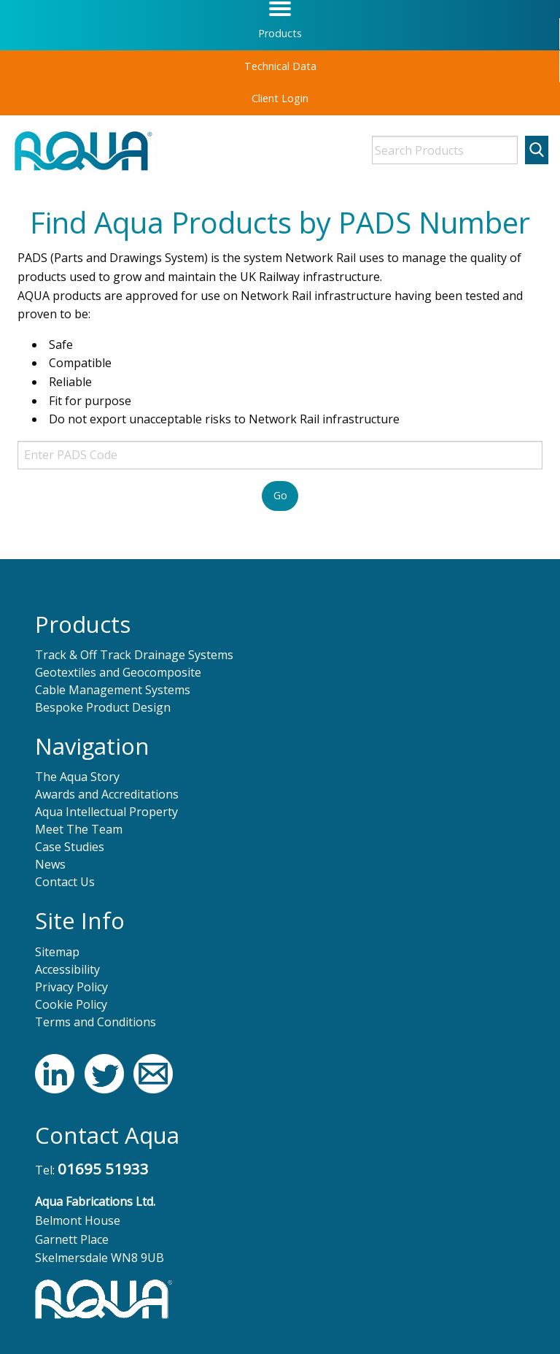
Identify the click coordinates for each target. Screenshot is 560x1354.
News (50, 864)
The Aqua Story (77, 777)
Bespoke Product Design (103, 707)
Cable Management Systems (112, 690)
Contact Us (65, 882)
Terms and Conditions (95, 1022)
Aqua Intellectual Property (106, 812)
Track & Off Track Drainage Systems (134, 655)
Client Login (280, 98)
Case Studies (69, 847)
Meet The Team (78, 829)
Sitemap (57, 952)
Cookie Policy (71, 1004)
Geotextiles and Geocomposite (118, 672)
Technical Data (280, 66)
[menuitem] (280, 34)
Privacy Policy (71, 987)
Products (280, 33)
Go (280, 495)
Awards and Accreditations (107, 794)
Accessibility (67, 969)
